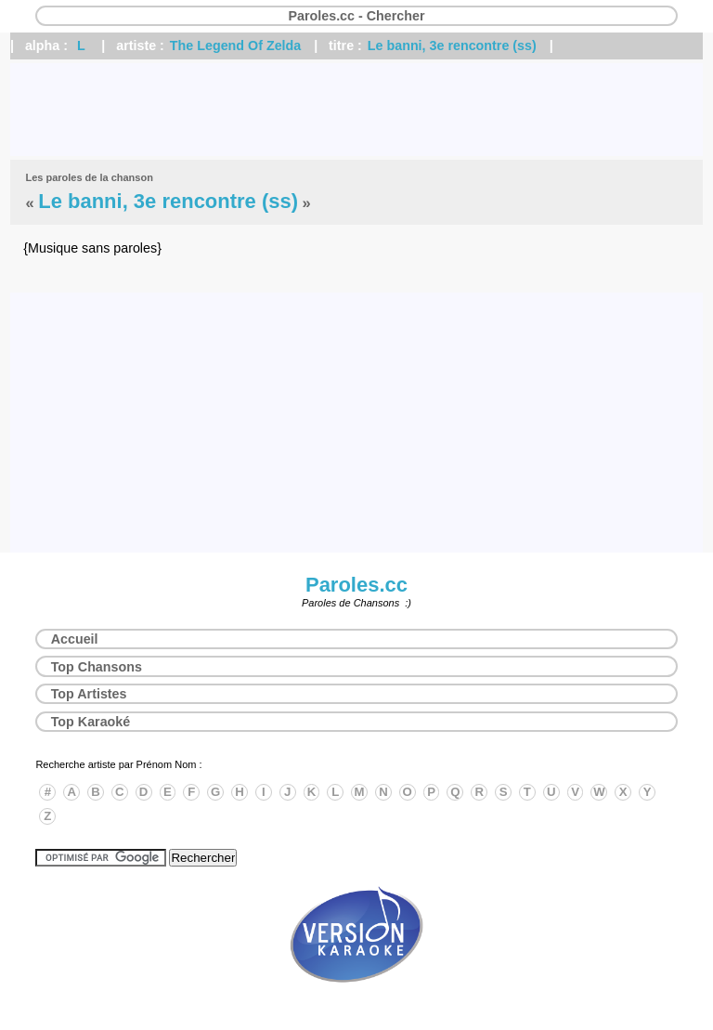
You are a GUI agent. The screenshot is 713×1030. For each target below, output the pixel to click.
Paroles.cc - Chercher (356, 15)
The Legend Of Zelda (235, 45)
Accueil (74, 639)
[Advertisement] (356, 109)
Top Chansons (96, 666)
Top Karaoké (91, 721)
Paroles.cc (356, 584)
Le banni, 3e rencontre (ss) (452, 45)
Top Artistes (89, 693)
